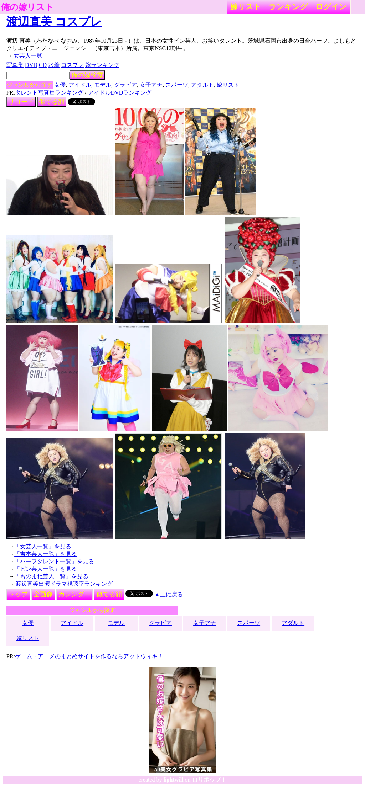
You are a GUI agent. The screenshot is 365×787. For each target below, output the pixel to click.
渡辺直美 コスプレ (54, 21)
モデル (102, 85)
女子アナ (151, 85)
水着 (54, 65)
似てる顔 (52, 101)
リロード (21, 101)
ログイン (331, 6)
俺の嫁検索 (87, 75)
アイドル (79, 85)
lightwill (174, 780)
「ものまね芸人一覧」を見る (51, 576)
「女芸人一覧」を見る (42, 546)
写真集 (15, 65)
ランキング (288, 6)
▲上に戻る (168, 594)
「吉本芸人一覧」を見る (45, 554)
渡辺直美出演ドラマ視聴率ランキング (64, 584)
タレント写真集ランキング (49, 93)
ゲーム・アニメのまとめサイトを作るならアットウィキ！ (90, 656)
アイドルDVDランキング (120, 93)
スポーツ (176, 85)
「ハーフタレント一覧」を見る (54, 561)
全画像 (43, 594)
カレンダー (74, 594)
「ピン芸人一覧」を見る (45, 569)
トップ (18, 594)
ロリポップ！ (209, 780)
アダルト (202, 85)
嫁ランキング (102, 65)
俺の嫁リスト (27, 7)
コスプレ (72, 65)
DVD (31, 65)
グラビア (125, 85)
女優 (60, 85)
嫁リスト (245, 6)
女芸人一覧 (28, 56)
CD (43, 65)
